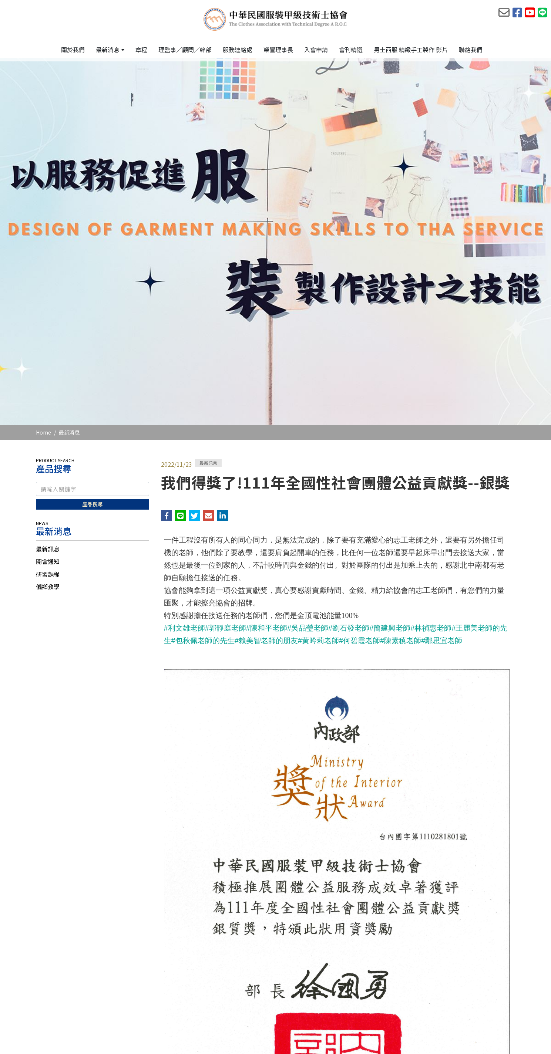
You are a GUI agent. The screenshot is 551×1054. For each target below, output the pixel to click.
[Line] (505, 1010)
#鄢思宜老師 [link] (441, 415)
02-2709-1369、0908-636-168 (199, 999)
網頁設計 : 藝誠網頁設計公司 (482, 1040)
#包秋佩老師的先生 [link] (203, 415)
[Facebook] (467, 1010)
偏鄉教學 (48, 360)
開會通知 (48, 335)
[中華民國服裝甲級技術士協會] (275, 19)
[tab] (92, 322)
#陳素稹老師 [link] (400, 415)
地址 (148, 1011)
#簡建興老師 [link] (389, 402)
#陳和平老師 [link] (266, 402)
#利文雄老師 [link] (184, 402)
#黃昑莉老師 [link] (318, 415)
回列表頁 (336, 963)
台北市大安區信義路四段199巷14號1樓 (210, 1011)
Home (43, 206)
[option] (275, 130)
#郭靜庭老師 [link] (225, 402)
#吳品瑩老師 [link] (307, 402)
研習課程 (48, 348)
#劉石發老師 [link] (348, 402)
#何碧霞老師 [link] (359, 415)
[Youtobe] (486, 1010)
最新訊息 (48, 322)
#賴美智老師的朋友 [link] (266, 415)
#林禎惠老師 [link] (430, 402)
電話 (148, 999)
